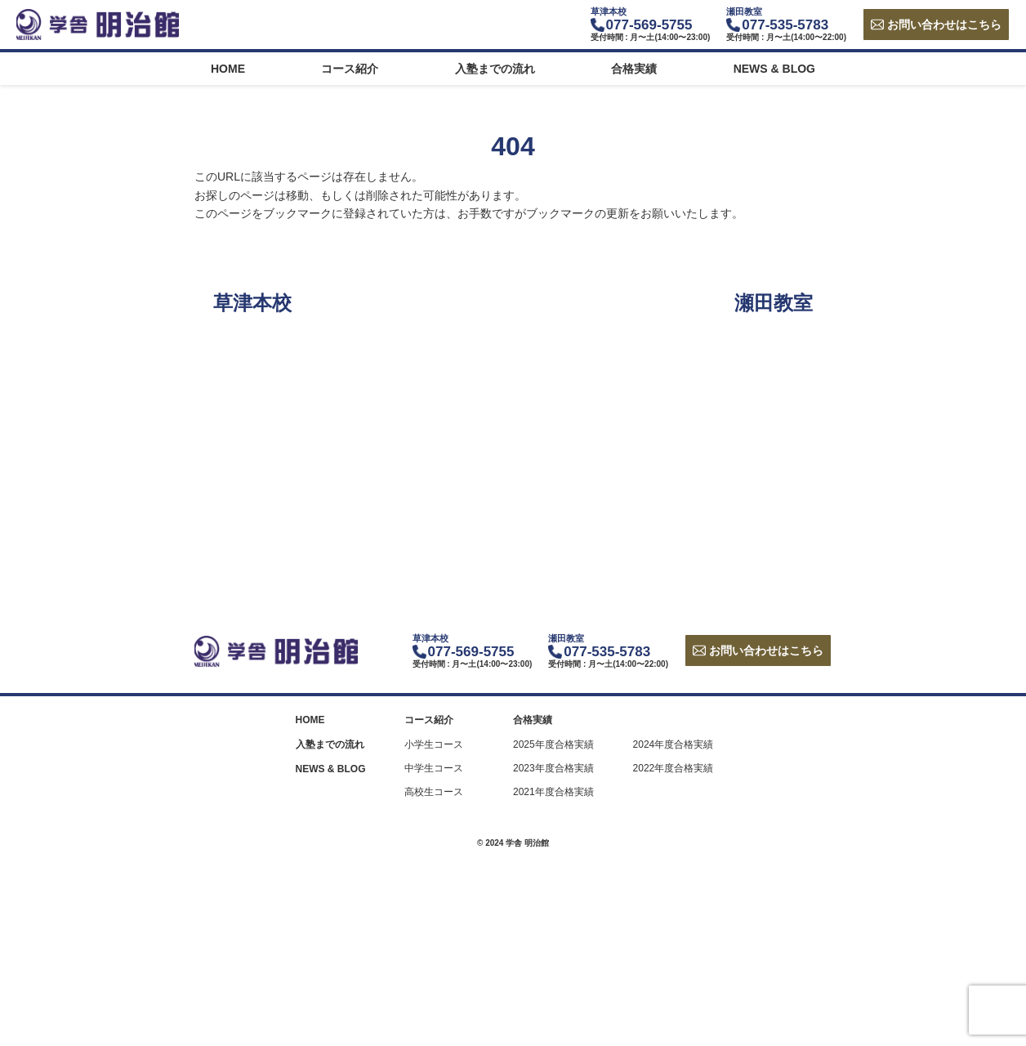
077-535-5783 (785, 25)
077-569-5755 (649, 25)
